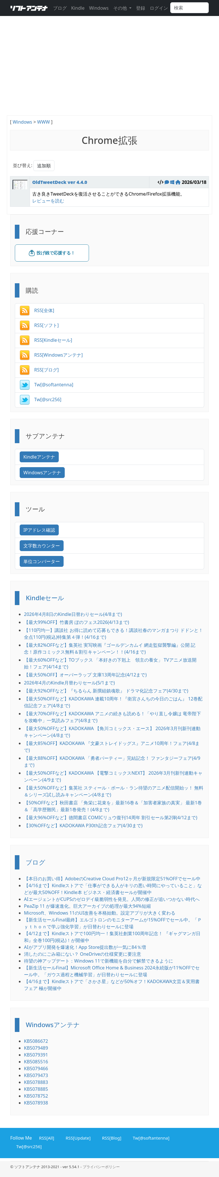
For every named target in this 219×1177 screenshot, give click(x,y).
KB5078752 (36, 1096)
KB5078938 (36, 1103)
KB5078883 (36, 1082)
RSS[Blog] (110, 1137)
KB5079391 (36, 1055)
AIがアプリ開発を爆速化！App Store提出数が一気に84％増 (85, 947)
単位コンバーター (41, 561)
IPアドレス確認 (39, 530)
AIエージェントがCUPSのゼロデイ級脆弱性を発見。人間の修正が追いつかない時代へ (112, 899)
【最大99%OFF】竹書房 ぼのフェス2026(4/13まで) (76, 622)
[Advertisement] (109, 73)
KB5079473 (36, 1075)
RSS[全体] (37, 310)
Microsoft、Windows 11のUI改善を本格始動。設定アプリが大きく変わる (99, 913)
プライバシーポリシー (101, 1166)
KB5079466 (36, 1068)
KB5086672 (36, 1041)
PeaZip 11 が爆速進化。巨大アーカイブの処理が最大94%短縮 (87, 906)
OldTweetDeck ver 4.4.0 (59, 182)
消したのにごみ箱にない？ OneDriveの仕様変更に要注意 (82, 954)
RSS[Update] (77, 1137)
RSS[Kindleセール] (46, 340)
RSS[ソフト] (39, 325)
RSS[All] (45, 1137)
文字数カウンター (41, 546)
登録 (140, 8)
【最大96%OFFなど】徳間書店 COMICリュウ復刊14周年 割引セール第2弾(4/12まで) (110, 817)
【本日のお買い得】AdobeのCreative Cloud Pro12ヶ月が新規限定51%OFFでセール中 (112, 878)
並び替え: (22, 165)
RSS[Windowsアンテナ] (51, 355)
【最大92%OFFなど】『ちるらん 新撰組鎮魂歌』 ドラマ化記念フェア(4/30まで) (106, 691)
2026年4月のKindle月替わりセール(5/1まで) (69, 683)
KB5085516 (36, 1062)
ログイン (159, 8)
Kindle (78, 8)
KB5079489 (36, 1048)
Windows (98, 8)
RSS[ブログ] (39, 370)
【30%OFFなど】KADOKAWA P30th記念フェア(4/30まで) (83, 825)
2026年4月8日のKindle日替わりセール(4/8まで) (73, 614)
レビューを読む (48, 201)
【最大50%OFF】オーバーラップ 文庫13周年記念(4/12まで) (85, 675)
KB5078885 (36, 1089)
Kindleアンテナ (39, 457)
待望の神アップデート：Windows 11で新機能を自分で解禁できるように (98, 961)
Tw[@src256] (40, 399)
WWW (43, 122)
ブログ (60, 8)
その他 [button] (120, 8)
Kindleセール (45, 597)
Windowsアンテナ (42, 472)
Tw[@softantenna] (46, 384)
